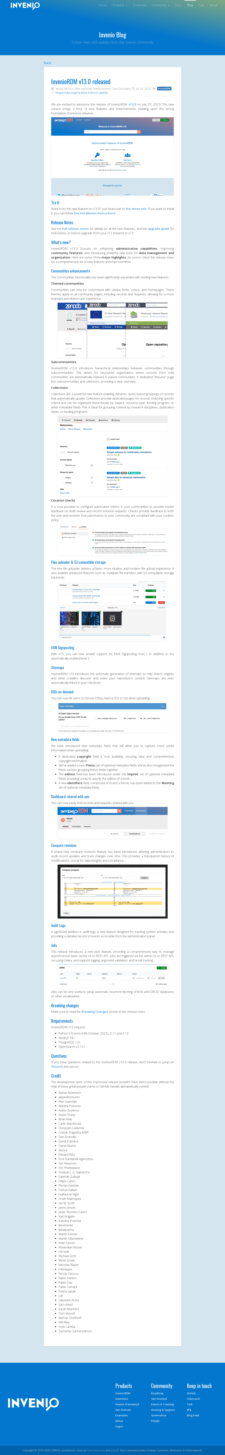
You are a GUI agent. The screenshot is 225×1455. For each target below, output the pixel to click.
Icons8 (114, 1450)
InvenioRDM (122, 1393)
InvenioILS (121, 1399)
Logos (119, 1426)
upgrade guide (158, 228)
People (155, 1421)
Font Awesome (96, 1450)
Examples (121, 1415)
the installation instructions (95, 213)
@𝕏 (189, 1410)
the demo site (136, 209)
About (213, 5)
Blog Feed (193, 1415)
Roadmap (157, 1393)
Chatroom (193, 1399)
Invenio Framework (127, 1404)
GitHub (191, 1393)
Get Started (123, 1410)
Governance (158, 1415)
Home (103, 5)
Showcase (139, 5)
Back (47, 63)
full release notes (75, 228)
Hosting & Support (163, 1410)
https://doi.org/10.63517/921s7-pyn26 (82, 92)
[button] (120, 4)
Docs (178, 5)
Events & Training (162, 1404)
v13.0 (132, 104)
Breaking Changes (94, 1011)
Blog (190, 5)
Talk (201, 5)
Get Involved (159, 1399)
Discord (57, 1066)
